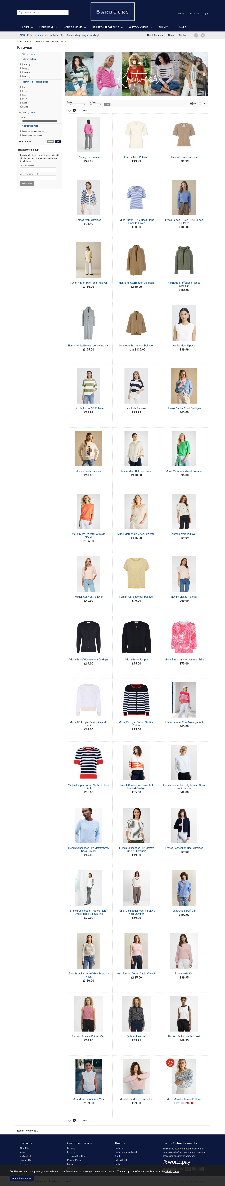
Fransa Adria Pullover (136, 157)
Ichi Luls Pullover (136, 408)
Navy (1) (25, 68)
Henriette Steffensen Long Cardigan (88, 345)
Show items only (33, 131)
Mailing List (25, 1156)
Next (85, 110)
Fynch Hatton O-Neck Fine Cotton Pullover (184, 221)
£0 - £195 (24, 118)
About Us (24, 1148)
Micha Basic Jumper (136, 659)
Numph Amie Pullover (184, 534)
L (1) (23, 91)
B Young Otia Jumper (89, 157)
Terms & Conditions (77, 1156)
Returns (71, 1152)
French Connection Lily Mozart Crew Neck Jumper (88, 849)
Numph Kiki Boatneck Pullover (136, 596)
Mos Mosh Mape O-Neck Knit (136, 1099)
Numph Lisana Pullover (184, 596)
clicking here (172, 1171)
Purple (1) (25, 76)
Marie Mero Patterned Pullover (184, 1099)
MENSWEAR (46, 27)
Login (181, 13)
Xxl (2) (24, 107)
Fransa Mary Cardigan (88, 220)
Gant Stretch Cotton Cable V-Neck (136, 973)
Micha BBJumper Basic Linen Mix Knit (89, 724)
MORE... (183, 27)
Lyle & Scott (121, 1160)
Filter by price (28, 112)
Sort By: (76, 103)
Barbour (119, 1148)
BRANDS (164, 27)
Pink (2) (25, 72)
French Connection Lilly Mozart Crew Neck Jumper (184, 787)
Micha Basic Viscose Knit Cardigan (89, 659)
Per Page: (95, 103)
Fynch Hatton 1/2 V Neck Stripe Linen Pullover (136, 221)
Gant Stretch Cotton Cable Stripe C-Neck (89, 975)
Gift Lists (24, 1164)
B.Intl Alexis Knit (184, 973)
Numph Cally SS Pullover (89, 596)
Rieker (118, 1164)
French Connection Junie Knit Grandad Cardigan (136, 787)
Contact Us (184, 35)
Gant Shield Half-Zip (184, 910)
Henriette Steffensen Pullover (136, 345)
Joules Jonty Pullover (88, 471)
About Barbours (155, 35)
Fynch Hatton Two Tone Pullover (88, 282)
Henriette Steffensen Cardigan (136, 282)
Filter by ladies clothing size (35, 82)
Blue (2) (25, 64)
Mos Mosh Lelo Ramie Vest (89, 1099)
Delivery (71, 1148)
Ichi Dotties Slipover (184, 345)
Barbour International (126, 1152)
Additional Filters (30, 126)
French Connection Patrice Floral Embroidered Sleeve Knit (88, 912)
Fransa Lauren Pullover (184, 157)
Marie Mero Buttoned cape (136, 471)
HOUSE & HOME (73, 27)
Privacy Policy (74, 1160)
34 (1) (24, 87)
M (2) (24, 95)
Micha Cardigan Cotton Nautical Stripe (136, 724)
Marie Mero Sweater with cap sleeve (88, 535)
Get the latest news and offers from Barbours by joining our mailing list (60, 35)
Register (194, 13)
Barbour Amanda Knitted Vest (88, 1036)
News (171, 35)
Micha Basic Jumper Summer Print (184, 659)
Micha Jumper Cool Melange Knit (184, 722)
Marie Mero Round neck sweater (184, 471)
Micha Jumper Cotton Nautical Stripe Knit (88, 787)
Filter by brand (28, 54)
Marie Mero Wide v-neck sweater (136, 534)
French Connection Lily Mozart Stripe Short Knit (136, 849)
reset (50, 142)
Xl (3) (24, 103)
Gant (117, 1156)
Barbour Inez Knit (136, 1036)
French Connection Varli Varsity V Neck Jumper (136, 912)
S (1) (23, 99)
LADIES (24, 27)
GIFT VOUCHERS (138, 27)
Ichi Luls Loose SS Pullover (88, 408)
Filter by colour (29, 59)
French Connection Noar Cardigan (184, 847)
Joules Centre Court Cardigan (184, 408)
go (58, 142)
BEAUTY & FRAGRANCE (105, 27)
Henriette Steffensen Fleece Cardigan (184, 284)
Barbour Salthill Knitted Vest (184, 1036)
